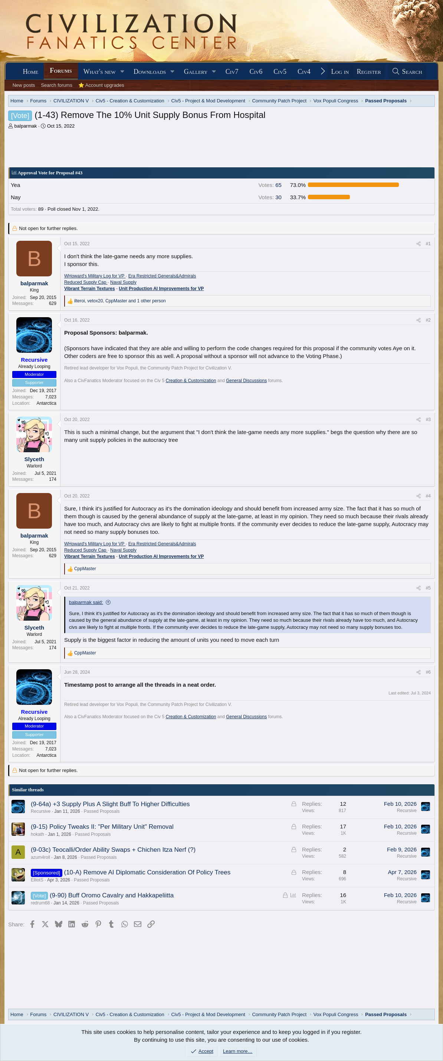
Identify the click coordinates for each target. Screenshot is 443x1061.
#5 (428, 588)
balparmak (25, 126)
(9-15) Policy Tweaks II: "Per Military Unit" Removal (102, 826)
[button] (122, 71)
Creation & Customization (190, 380)
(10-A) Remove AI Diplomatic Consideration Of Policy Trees (147, 872)
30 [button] (270, 197)
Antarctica (46, 403)
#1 (428, 243)
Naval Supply (123, 282)
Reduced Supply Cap (86, 282)
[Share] (418, 244)
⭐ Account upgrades (101, 85)
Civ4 (304, 71)
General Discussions (246, 380)
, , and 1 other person (120, 300)
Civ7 (232, 71)
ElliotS (37, 880)
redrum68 (40, 903)
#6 (428, 672)
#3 (428, 419)
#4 (428, 496)
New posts (24, 85)
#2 (428, 320)
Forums (61, 70)
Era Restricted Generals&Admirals (162, 276)
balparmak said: (86, 602)
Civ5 (279, 71)
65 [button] (270, 185)
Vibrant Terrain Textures (89, 288)
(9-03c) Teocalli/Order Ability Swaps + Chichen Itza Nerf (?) (113, 849)
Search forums (56, 85)
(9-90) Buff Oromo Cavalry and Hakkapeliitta (112, 895)
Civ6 (256, 71)
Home (30, 71)
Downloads (150, 71)
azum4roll (40, 857)
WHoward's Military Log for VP (94, 276)
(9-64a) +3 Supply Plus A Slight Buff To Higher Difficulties (110, 804)
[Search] (407, 71)
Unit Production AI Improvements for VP (161, 288)
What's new (99, 71)
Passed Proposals (102, 811)
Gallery (196, 71)
